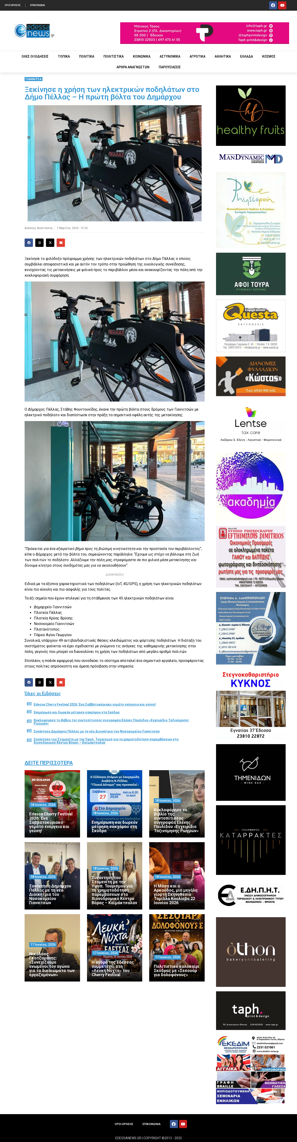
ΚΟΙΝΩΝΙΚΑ (141, 56)
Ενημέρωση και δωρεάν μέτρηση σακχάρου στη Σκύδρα (76, 712)
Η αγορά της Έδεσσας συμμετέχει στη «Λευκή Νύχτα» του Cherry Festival (113, 968)
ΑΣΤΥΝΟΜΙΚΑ (170, 56)
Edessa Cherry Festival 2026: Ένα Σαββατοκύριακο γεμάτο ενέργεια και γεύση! (95, 704)
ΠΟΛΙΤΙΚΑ (86, 56)
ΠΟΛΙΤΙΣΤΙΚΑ (113, 56)
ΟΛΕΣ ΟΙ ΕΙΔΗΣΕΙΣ (35, 56)
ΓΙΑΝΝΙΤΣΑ (34, 79)
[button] (29, 243)
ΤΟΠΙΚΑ (64, 56)
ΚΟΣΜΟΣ (268, 56)
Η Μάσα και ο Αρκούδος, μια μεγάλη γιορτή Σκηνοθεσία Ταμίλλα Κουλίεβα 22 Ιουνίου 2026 (175, 894)
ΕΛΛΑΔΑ (246, 56)
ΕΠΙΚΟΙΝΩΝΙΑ (37, 5)
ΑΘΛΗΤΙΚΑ (223, 56)
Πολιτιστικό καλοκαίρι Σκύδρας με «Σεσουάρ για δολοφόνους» (176, 970)
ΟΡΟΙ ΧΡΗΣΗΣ (13, 5)
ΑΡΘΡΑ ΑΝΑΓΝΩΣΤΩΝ (132, 67)
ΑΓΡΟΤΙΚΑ (197, 56)
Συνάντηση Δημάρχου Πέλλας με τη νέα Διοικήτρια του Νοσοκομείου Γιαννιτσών (97, 731)
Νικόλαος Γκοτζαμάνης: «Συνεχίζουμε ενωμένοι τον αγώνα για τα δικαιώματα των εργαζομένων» (52, 964)
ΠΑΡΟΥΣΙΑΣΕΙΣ (170, 67)
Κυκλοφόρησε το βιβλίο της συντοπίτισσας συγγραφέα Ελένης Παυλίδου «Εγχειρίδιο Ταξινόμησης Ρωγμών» (111, 721)
